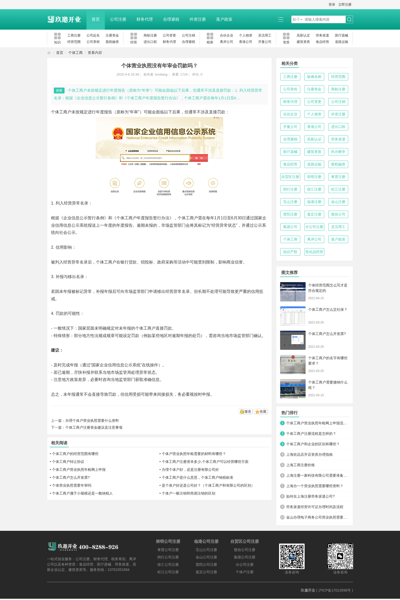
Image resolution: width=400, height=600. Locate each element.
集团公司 (290, 227)
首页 (96, 19)
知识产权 (290, 252)
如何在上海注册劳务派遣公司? (310, 496)
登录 (332, 4)
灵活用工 (264, 35)
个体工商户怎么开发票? (71, 477)
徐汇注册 (314, 189)
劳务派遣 (322, 35)
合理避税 (171, 19)
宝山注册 (290, 202)
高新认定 (303, 35)
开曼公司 (264, 42)
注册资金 (112, 35)
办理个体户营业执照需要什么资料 (92, 420)
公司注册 (118, 19)
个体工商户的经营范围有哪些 (75, 454)
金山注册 (338, 202)
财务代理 (144, 19)
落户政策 (224, 19)
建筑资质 (303, 42)
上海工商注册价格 (300, 465)
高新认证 (314, 139)
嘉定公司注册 (206, 572)
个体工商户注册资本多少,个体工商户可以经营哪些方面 (205, 462)
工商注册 (74, 35)
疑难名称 (314, 77)
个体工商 (75, 53)
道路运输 (341, 42)
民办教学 (338, 152)
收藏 (263, 411)
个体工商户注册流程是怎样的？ (311, 433)
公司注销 (188, 35)
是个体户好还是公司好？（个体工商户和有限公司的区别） (208, 485)
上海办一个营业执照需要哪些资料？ (314, 486)
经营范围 (74, 42)
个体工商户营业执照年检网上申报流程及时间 (317, 423)
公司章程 (93, 42)
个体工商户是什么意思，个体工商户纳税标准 (197, 477)
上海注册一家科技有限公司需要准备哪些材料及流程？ (317, 475)
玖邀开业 (308, 590)
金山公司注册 (206, 557)
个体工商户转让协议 (68, 462)
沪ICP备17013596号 (334, 590)
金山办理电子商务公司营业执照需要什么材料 (317, 517)
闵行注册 (290, 189)
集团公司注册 (244, 557)
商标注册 (150, 35)
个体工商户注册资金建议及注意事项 (93, 427)
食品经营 (322, 42)
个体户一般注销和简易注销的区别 (188, 493)
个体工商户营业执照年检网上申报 (79, 469)
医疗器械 (341, 35)
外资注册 (198, 19)
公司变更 (169, 35)
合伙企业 (226, 35)
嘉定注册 (314, 214)
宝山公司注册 (206, 550)
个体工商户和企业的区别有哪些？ (313, 444)
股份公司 (338, 214)
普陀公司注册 (206, 564)
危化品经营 (314, 252)
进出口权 (150, 42)
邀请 (247, 411)
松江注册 (338, 189)
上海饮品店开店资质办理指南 (309, 454)
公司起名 (93, 35)
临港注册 (314, 202)
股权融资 (112, 42)
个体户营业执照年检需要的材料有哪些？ (194, 454)
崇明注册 (314, 177)
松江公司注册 (168, 572)
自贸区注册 (290, 177)
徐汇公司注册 (168, 564)
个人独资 (245, 35)
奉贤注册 (338, 177)
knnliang (161, 74)
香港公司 (245, 42)
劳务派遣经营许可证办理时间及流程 (314, 507)
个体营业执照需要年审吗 (71, 485)
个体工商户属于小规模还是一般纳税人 (82, 493)
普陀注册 (290, 214)
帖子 (296, 19)
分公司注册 (314, 227)
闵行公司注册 (168, 557)
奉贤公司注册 (168, 550)
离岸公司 (226, 42)
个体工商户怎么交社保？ (327, 309)
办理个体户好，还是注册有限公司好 (190, 469)
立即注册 (345, 4)
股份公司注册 (244, 550)
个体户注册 (245, 572)
